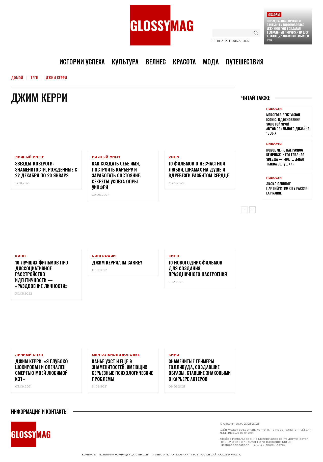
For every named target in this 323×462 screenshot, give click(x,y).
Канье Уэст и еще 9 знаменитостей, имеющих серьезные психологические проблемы (122, 372)
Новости (274, 109)
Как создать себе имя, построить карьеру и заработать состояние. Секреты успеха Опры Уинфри (116, 176)
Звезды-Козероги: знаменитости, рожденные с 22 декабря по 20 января (46, 170)
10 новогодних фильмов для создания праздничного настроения (198, 269)
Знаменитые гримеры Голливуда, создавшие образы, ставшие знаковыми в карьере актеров (200, 372)
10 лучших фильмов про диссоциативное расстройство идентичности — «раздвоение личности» (41, 275)
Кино (174, 157)
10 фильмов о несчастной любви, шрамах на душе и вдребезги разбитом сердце (199, 170)
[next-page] (252, 209)
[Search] (255, 33)
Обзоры (274, 14)
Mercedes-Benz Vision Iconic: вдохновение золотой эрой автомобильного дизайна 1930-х (287, 124)
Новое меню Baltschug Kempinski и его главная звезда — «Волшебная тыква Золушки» (285, 156)
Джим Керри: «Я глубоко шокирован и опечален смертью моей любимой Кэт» (41, 372)
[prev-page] (244, 209)
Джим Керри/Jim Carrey (117, 263)
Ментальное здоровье (116, 356)
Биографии (104, 256)
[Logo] (161, 25)
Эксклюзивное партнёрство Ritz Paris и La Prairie (286, 188)
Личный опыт (29, 157)
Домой (17, 77)
